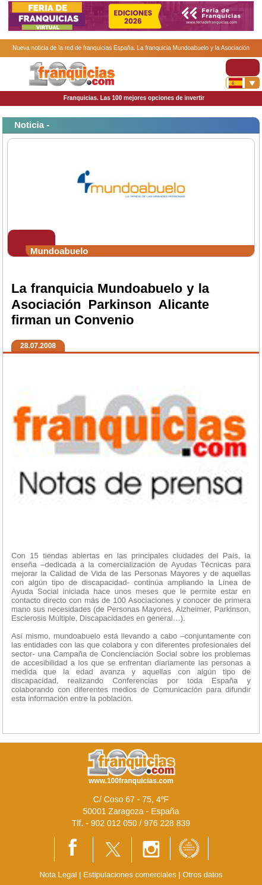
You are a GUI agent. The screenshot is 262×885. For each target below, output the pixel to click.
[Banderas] (243, 83)
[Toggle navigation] (243, 67)
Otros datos (202, 874)
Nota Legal (58, 874)
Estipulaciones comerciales (130, 874)
